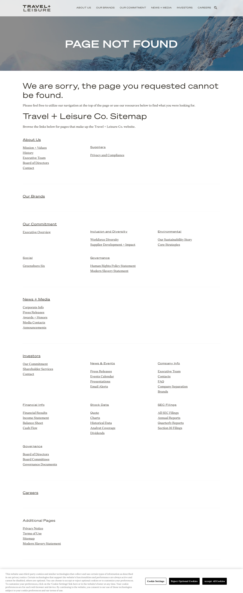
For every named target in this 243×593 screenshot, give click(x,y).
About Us (83, 7)
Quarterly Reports (171, 423)
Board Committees (36, 459)
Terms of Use (32, 533)
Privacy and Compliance (107, 155)
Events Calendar (102, 376)
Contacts (164, 376)
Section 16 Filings (170, 428)
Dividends (97, 433)
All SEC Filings (168, 413)
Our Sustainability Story (175, 239)
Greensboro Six (34, 266)
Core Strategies (169, 244)
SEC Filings (167, 404)
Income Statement (36, 418)
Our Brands (105, 7)
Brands (163, 391)
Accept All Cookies (214, 583)
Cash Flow (30, 428)
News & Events (102, 363)
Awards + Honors (35, 317)
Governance (100, 258)
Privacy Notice (33, 528)
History (28, 153)
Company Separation (173, 386)
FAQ (161, 381)
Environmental (170, 231)
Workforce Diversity (104, 239)
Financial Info (34, 404)
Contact (28, 168)
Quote (94, 413)
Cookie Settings (156, 583)
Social (28, 258)
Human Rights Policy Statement (113, 266)
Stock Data (99, 404)
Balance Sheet (33, 423)
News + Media (161, 7)
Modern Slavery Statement (109, 271)
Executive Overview (37, 232)
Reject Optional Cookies (184, 583)
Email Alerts (99, 386)
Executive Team (34, 158)
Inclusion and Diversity (109, 231)
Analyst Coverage (102, 428)
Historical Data (101, 423)
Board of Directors (36, 163)
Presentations (100, 381)
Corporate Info (33, 307)
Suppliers (98, 147)
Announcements (34, 327)
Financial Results (35, 413)
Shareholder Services (38, 369)
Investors (185, 7)
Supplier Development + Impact (112, 244)
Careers (204, 7)
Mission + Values (35, 148)
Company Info (169, 363)
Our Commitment (133, 7)
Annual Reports (169, 418)
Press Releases (33, 312)
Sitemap (29, 538)
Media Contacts (34, 322)
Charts (95, 418)
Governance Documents (40, 464)
